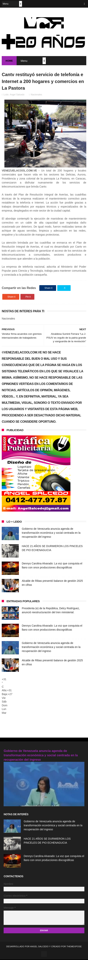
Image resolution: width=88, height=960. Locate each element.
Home (9, 61)
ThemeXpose (74, 947)
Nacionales (36, 95)
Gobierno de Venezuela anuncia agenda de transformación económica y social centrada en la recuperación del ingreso (51, 533)
